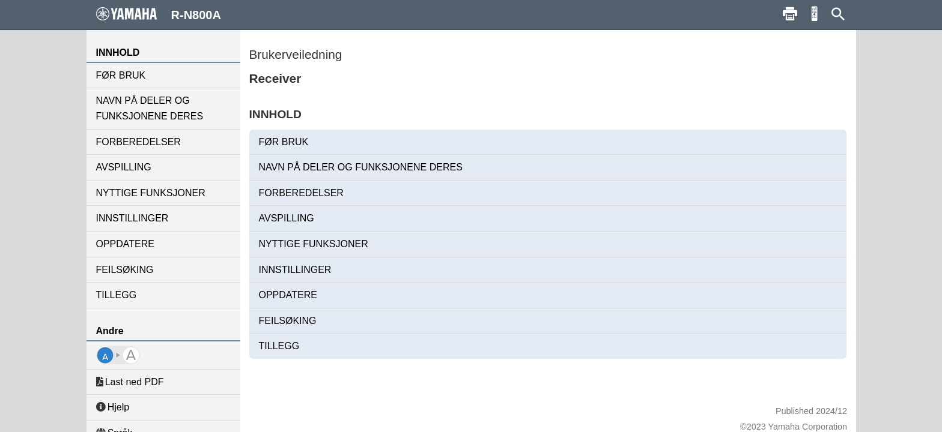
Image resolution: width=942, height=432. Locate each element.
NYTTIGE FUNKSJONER (150, 193)
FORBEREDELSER (138, 142)
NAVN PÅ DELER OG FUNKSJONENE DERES (150, 108)
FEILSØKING (125, 270)
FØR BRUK (121, 75)
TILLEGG (116, 295)
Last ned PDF (130, 382)
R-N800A (158, 14)
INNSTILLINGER (132, 218)
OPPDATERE (125, 244)
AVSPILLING (123, 167)
